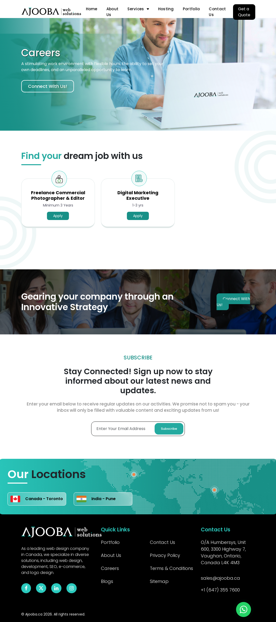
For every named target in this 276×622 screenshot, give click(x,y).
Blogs (107, 581)
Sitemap (159, 581)
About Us (112, 11)
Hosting (166, 9)
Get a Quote (244, 12)
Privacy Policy (165, 555)
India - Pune (96, 499)
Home (91, 9)
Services (135, 9)
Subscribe (169, 428)
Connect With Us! (47, 86)
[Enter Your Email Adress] (138, 429)
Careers (110, 568)
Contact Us (217, 11)
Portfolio (191, 9)
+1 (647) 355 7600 (220, 590)
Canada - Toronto (36, 499)
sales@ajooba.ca (220, 578)
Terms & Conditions (171, 568)
